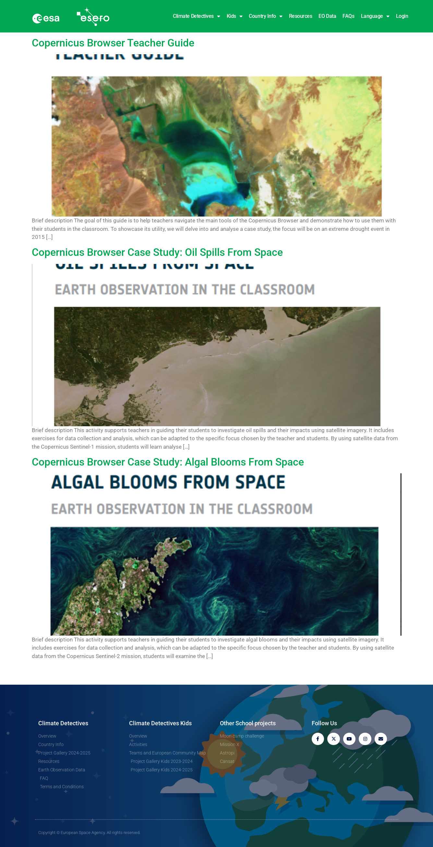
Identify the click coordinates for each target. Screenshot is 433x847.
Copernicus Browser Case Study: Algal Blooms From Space (168, 462)
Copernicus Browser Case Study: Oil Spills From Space (157, 252)
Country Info (265, 16)
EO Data (327, 16)
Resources (300, 16)
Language (375, 16)
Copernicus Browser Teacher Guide (113, 43)
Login (402, 16)
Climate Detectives (196, 16)
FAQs (348, 16)
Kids (235, 16)
